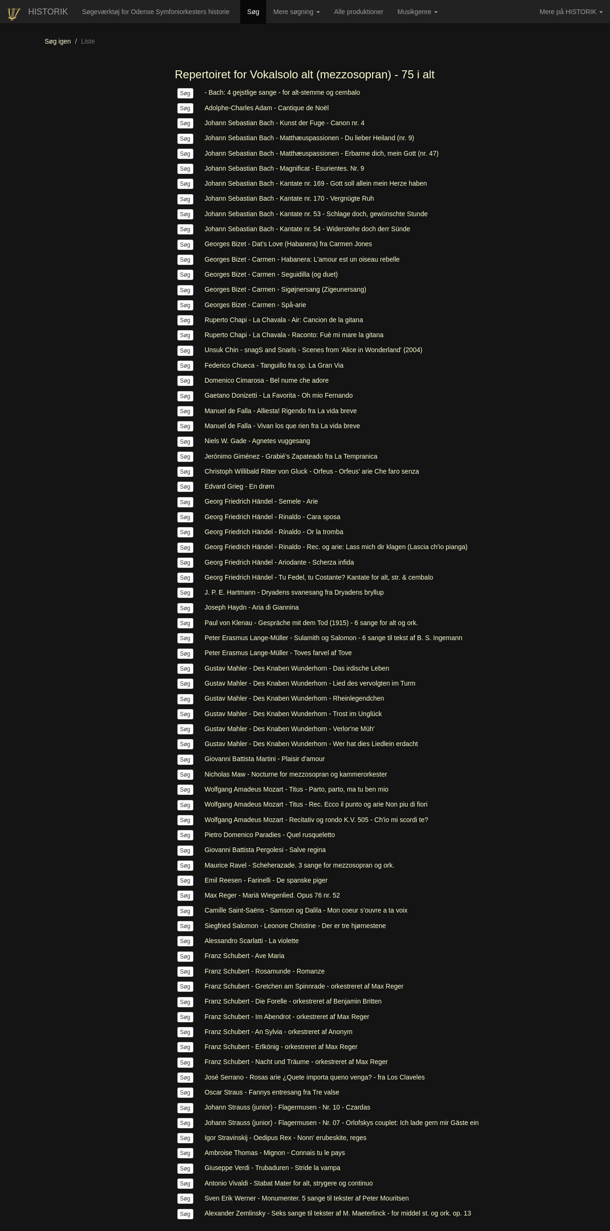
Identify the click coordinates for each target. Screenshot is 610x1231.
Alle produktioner (362, 15)
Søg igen (58, 41)
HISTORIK (48, 11)
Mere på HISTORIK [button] (571, 11)
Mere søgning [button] (296, 11)
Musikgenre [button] (417, 11)
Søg (257, 11)
